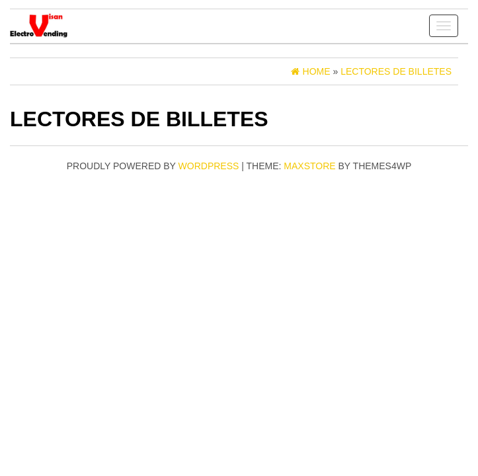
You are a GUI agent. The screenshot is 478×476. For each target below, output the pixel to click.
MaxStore (309, 166)
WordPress (209, 166)
